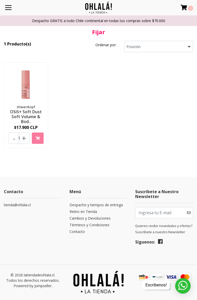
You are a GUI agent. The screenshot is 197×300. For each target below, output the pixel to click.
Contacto (77, 231)
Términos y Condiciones (90, 224)
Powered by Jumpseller (33, 285)
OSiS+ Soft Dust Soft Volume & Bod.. (26, 116)
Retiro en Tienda (83, 211)
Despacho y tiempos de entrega (96, 204)
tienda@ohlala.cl (17, 204)
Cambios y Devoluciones (90, 218)
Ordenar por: (105, 44)
